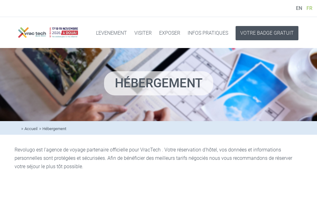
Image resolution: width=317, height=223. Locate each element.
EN (299, 8)
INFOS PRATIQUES (208, 33)
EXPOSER (169, 33)
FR (309, 8)
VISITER (143, 33)
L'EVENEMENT (111, 33)
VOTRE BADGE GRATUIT (267, 33)
